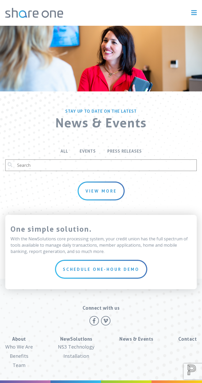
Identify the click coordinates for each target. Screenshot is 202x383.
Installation (76, 356)
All (64, 151)
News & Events (136, 339)
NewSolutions (76, 339)
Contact (187, 339)
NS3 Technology (76, 347)
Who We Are (19, 347)
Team (19, 365)
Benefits (19, 356)
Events (88, 151)
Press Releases (124, 151)
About (19, 339)
